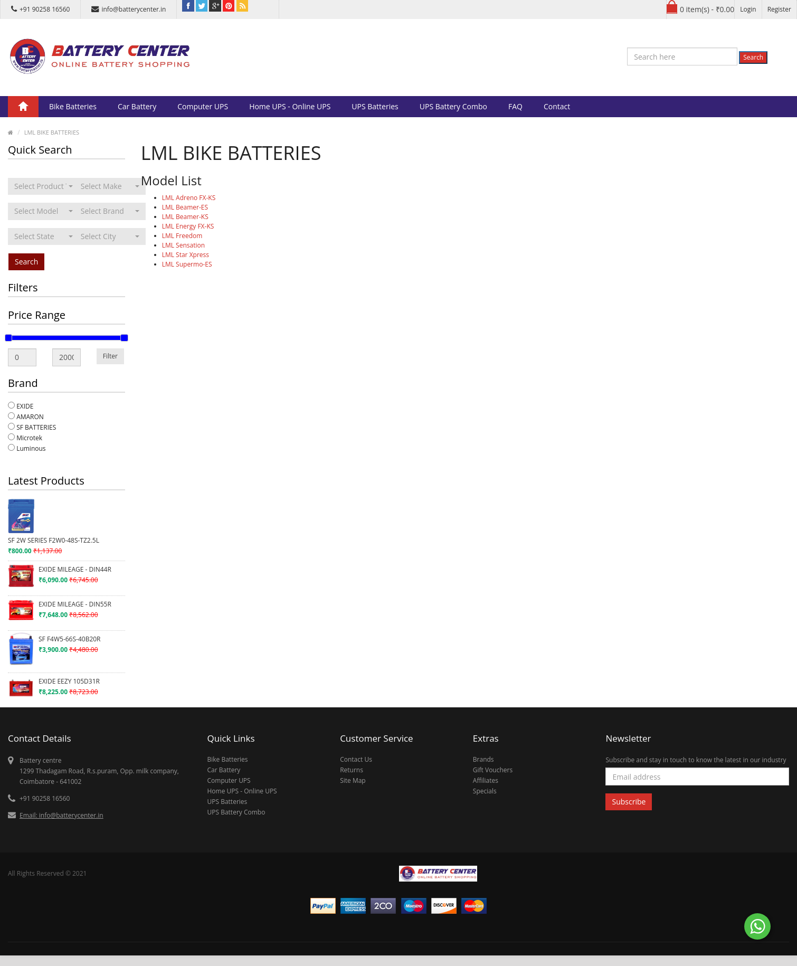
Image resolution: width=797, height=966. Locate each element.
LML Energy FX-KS (188, 226)
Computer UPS (202, 106)
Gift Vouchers (493, 769)
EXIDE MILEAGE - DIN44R (75, 569)
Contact (557, 106)
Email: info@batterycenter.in (61, 815)
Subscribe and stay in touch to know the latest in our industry (695, 759)
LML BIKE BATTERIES (51, 132)
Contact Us (356, 759)
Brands (483, 759)
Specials (485, 791)
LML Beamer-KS (185, 216)
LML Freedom (182, 235)
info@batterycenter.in (128, 9)
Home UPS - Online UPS (289, 106)
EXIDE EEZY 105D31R (69, 681)
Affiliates (485, 780)
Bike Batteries (73, 106)
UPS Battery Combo (453, 106)
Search (753, 57)
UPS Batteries (375, 106)
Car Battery (137, 106)
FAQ (515, 106)
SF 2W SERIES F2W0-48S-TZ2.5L (53, 540)
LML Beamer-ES (185, 207)
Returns (351, 769)
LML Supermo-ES (187, 264)
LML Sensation (183, 245)
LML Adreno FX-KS (189, 197)
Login (748, 9)
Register (779, 9)
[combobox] (43, 186)
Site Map (353, 780)
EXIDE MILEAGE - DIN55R (75, 604)
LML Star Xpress (185, 254)
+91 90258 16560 (40, 9)
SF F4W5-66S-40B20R (70, 638)
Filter (110, 356)
